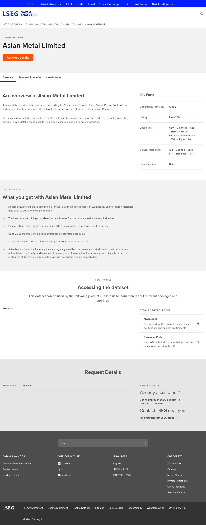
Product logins (11, 475)
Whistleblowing (155, 508)
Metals (66, 24)
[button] (21, 456)
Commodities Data (51, 24)
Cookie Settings (81, 508)
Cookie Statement (58, 508)
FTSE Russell (74, 4)
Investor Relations (177, 481)
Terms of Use (116, 508)
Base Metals (78, 24)
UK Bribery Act (177, 508)
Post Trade (140, 4)
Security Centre (176, 492)
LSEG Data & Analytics (12, 24)
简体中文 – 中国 (121, 475)
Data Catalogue (32, 24)
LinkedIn (64, 463)
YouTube (64, 475)
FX (126, 4)
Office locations (176, 486)
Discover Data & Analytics (17, 463)
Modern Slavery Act (34, 519)
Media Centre (175, 475)
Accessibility (135, 508)
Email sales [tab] (9, 385)
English (116, 463)
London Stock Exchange (104, 4)
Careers (171, 469)
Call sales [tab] (26, 385)
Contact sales (10, 469)
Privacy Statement (33, 508)
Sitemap (99, 508)
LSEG (30, 4)
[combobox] (99, 443)
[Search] (202, 14)
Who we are (174, 463)
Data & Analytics (50, 4)
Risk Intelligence (162, 4)
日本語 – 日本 (120, 469)
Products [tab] (8, 308)
